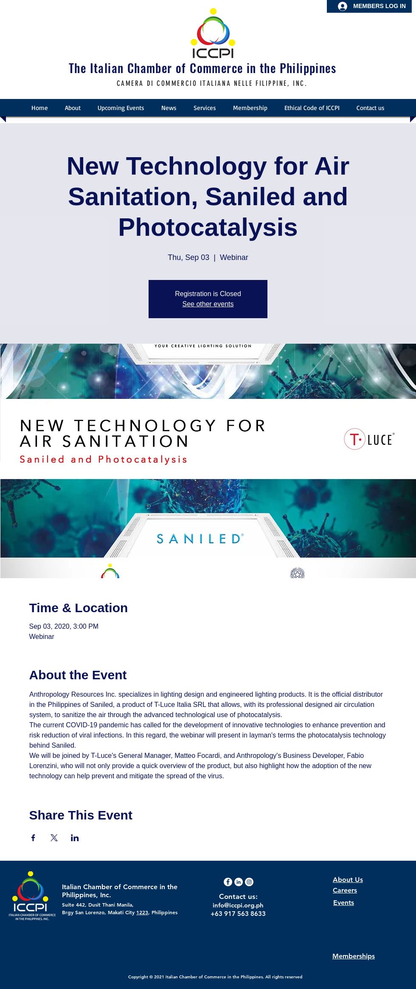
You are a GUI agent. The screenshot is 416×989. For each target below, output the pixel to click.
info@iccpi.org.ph (238, 905)
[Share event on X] (54, 837)
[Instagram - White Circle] (249, 882)
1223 (142, 912)
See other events (208, 304)
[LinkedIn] (238, 882)
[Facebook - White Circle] (228, 882)
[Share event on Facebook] (33, 837)
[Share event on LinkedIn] (75, 837)
